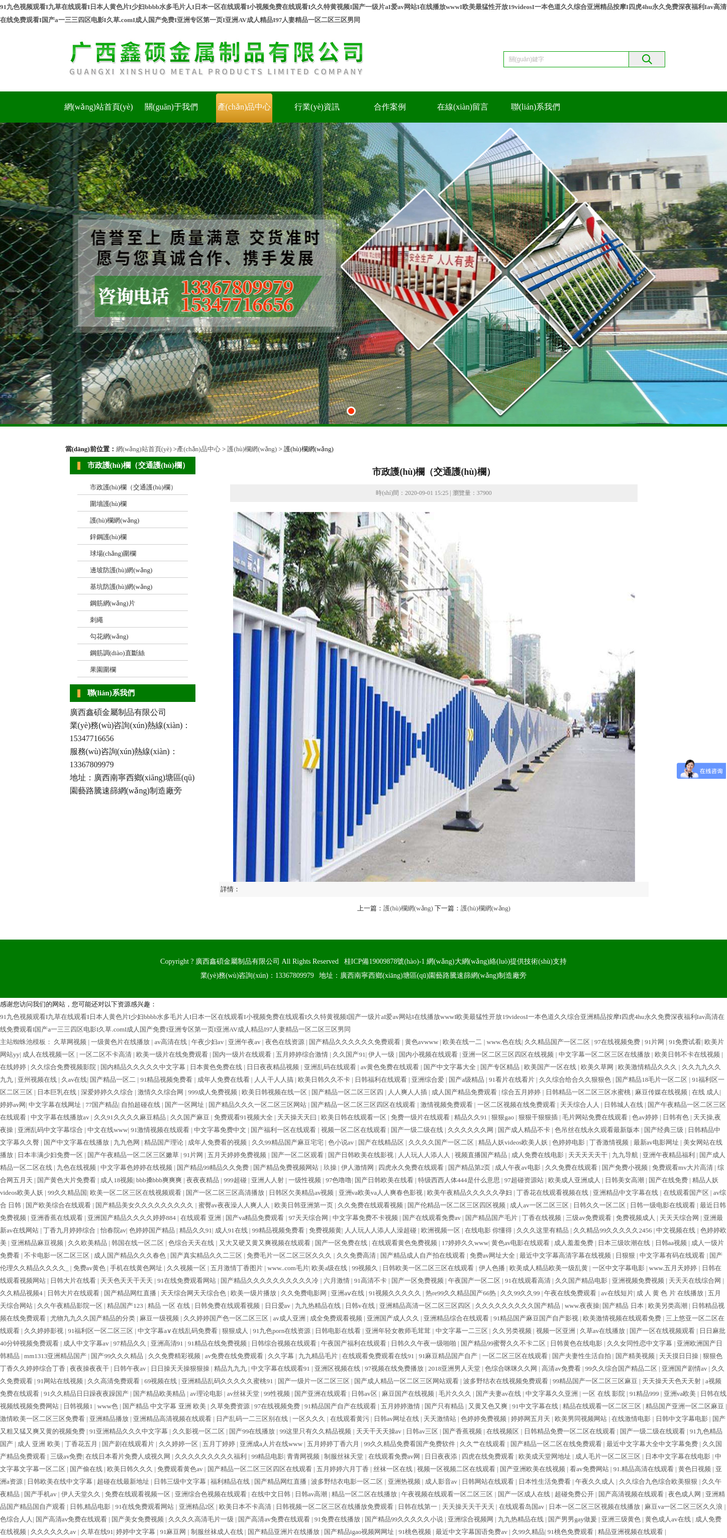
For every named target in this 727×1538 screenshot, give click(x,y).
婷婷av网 (13, 1104)
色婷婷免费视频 (484, 1418)
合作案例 (390, 106)
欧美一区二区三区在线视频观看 (136, 1192)
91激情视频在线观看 (161, 1130)
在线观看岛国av (522, 1506)
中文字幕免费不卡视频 (366, 1217)
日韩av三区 (423, 1431)
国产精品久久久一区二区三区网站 (258, 1104)
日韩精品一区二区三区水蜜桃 (589, 1092)
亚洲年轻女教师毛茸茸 (398, 1331)
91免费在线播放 (338, 1519)
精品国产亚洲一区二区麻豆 (685, 1406)
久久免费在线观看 (572, 1167)
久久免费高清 (357, 1255)
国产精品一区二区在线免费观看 (556, 1444)
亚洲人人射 (268, 1180)
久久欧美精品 (88, 1243)
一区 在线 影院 (604, 1393)
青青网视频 (304, 1456)
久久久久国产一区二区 (441, 1142)
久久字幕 (281, 1356)
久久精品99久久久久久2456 (613, 1230)
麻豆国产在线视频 (409, 1393)
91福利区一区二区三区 (101, 1331)
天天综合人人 (580, 1104)
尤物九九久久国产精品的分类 (93, 1318)
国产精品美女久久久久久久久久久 (145, 1205)
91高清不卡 (371, 1280)
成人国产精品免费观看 (465, 1092)
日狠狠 (626, 1255)
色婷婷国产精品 (152, 1230)
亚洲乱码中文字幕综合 (51, 1130)
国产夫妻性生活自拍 (582, 1356)
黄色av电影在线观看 (521, 1243)
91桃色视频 (415, 1531)
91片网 (655, 1042)
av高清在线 (171, 1042)
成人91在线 (232, 1230)
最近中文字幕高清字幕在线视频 (566, 1255)
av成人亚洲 (290, 1318)
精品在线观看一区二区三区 (603, 1406)
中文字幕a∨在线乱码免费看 (178, 1331)
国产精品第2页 (470, 1167)
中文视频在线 (676, 1230)
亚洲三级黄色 (621, 1519)
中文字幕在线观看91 (281, 1368)
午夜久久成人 (595, 1481)
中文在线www (107, 1130)
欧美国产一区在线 (551, 1067)
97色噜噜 (339, 1180)
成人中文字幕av (87, 1343)
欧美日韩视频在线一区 (275, 1092)
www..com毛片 (287, 1268)
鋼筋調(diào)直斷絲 (117, 653)
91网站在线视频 (60, 1381)
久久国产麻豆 (190, 1117)
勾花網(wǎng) (109, 636)
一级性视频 (305, 1180)
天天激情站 (441, 1418)
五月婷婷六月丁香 (343, 1469)
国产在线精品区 (381, 1142)
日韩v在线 (360, 1305)
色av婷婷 (646, 1117)
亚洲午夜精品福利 (669, 1155)
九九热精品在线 (318, 1305)
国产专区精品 (500, 1067)
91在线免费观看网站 (187, 1280)
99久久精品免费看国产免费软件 (410, 1444)
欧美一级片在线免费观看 (173, 1054)
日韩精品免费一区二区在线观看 (570, 1431)
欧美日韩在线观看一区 (354, 1117)
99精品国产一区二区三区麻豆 (596, 1381)
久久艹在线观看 (483, 1444)
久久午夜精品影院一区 (70, 1305)
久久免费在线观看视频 (371, 1205)
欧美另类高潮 (668, 1305)
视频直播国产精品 (481, 1155)
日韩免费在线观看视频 (227, 1305)
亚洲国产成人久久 (394, 1318)
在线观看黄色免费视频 (405, 1243)
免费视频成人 (636, 1217)
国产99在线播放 (252, 1431)
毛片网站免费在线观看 (595, 1117)
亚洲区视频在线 (338, 1368)
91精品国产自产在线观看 (341, 1406)
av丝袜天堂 (244, 1393)
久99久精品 (528, 1531)
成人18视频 (116, 1180)
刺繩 (96, 620)
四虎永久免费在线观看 (411, 1167)
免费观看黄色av (180, 1469)
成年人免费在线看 (224, 1079)
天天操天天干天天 (469, 1506)
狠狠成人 (236, 1331)
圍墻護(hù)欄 (108, 503)
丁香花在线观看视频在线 (553, 1192)
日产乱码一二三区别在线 (252, 1418)
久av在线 (74, 1079)
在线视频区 (503, 1431)
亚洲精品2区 (198, 1506)
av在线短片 (617, 1293)
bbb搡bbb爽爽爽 (159, 1180)
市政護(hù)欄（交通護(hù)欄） (133, 487)
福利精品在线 (231, 1481)
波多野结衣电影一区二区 (347, 1481)
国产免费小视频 (625, 1167)
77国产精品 (101, 1104)
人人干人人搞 (274, 1079)
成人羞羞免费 (574, 1243)
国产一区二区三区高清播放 (226, 1192)
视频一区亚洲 (556, 1331)
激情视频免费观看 (447, 1104)
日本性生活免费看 (545, 1481)
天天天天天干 (588, 1155)
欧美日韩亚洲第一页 (304, 1205)
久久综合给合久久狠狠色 (575, 1079)
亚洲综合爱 (428, 1079)
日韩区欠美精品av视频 (302, 1192)
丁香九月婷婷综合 (70, 1230)
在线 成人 (705, 1092)
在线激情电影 (631, 1418)
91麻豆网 (173, 1531)
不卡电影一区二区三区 (57, 1255)
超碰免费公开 (575, 1494)
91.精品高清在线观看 (644, 1469)
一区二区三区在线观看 (515, 1356)
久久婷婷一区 (179, 1444)
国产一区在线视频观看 (663, 1331)
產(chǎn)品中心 (244, 106)
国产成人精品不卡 (525, 1130)
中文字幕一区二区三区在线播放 (605, 1054)
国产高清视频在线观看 (631, 1494)
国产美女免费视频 (138, 1519)
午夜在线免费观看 (571, 1293)
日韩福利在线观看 (381, 1079)
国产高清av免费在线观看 (72, 1519)
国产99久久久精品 (118, 1356)
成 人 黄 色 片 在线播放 (671, 1293)
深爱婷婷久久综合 (108, 1092)
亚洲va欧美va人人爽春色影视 (382, 1192)
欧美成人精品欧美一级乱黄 (549, 1268)
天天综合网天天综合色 (194, 1293)
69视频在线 (161, 1381)
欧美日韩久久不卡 (325, 1079)
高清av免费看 (562, 1368)
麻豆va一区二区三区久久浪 (684, 1506)
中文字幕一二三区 (462, 1331)
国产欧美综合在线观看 (59, 1205)
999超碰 (236, 1180)
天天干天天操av (379, 1431)
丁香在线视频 (542, 1217)
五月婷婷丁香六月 (334, 1444)
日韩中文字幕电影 (682, 1418)
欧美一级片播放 (254, 1293)
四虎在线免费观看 (488, 1456)
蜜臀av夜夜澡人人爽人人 (235, 1205)
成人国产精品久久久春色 (130, 1255)
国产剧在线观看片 (129, 1444)
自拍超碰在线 (141, 1104)
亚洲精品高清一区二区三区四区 (425, 1305)
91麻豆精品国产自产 (449, 1356)
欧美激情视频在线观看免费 (623, 1318)
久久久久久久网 (471, 1130)
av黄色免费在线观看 (391, 1067)
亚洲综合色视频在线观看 (211, 1494)
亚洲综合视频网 (471, 1519)
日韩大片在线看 (73, 1280)
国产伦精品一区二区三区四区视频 (457, 1205)
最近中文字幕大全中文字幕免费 (652, 1444)
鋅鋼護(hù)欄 (108, 537)
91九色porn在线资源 (282, 1331)
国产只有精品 (445, 1406)
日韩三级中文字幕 (180, 1481)
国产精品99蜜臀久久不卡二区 (504, 1343)
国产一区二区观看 (298, 1155)
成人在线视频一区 (49, 1054)
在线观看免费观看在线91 (379, 1356)
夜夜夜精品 (203, 1180)
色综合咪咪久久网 (512, 1368)
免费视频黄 (325, 1230)
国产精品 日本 (623, 1305)
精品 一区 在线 (170, 1305)
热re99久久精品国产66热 (461, 1293)
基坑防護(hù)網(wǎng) (121, 586)
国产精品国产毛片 (492, 1217)
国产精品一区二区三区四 (348, 1092)
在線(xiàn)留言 (462, 106)
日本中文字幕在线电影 (678, 1456)
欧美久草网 (598, 1067)
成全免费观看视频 (337, 1318)
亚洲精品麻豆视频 (38, 1243)
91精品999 (645, 1393)
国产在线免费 (669, 1180)
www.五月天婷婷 (674, 1268)
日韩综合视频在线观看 (284, 1343)
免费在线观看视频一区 (138, 1494)
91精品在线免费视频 (218, 1343)
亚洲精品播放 (109, 1418)
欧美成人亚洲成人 (575, 1180)
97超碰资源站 (524, 1180)
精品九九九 (231, 1368)
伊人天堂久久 (81, 1494)
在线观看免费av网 (395, 1456)
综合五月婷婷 (521, 1092)
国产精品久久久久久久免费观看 (355, 1042)
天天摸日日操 (679, 1356)
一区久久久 (309, 1418)
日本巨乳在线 (57, 1092)
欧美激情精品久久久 (648, 1067)
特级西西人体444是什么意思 (459, 1180)
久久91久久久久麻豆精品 (130, 1117)
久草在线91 (97, 1531)
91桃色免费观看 (571, 1531)
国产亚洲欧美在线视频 (533, 1469)
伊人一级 (382, 1054)
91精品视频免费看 (167, 1079)
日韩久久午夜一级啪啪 (424, 1343)
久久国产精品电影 (582, 1280)
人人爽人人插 (408, 1092)
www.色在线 (504, 1042)
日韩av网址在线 (397, 1418)
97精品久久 (131, 1343)
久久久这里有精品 (543, 1230)
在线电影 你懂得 (489, 1230)
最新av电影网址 (657, 1142)
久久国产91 (349, 1054)
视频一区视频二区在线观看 (457, 1469)
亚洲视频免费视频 (639, 1280)
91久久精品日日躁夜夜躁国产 (87, 1393)
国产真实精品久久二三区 (207, 1255)
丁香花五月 (82, 1444)
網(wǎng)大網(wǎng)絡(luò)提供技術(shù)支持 (497, 961)
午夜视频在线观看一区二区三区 (447, 1494)
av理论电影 (207, 1393)
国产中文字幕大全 (450, 1067)
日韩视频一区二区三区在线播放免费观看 (335, 1506)
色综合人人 (16, 1519)
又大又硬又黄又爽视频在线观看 (265, 1243)
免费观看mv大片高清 (683, 1167)
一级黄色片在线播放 (121, 1042)
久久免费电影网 (304, 1293)
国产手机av (41, 1494)
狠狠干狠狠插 (538, 1117)
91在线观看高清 (528, 1280)
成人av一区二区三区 (540, 1205)
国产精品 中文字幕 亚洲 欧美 (165, 1406)
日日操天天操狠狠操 (181, 1368)
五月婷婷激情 (401, 1406)
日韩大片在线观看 (74, 1293)
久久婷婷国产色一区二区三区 (226, 1318)
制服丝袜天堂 (344, 1456)
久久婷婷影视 (44, 1331)
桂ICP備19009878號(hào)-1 (384, 961)
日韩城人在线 (624, 1104)
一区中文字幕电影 (619, 1268)
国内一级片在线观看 (243, 1054)
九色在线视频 (77, 1167)
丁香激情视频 (609, 1142)
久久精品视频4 (22, 1293)
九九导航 (626, 1155)
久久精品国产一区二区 (558, 1042)
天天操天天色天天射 (672, 1381)
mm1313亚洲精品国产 (56, 1356)
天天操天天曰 (297, 1117)
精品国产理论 (164, 1142)
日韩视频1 (78, 1406)
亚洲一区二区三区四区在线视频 (508, 1054)
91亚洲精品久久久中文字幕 (129, 1431)
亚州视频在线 (38, 1079)
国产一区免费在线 (342, 1243)
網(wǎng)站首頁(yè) (98, 106)
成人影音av (442, 1481)
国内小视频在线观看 (429, 1054)
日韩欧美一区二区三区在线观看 (428, 1268)
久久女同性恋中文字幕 (640, 1343)
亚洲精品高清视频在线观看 (173, 1418)
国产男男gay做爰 (573, 1519)
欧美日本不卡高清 (246, 1506)
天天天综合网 (680, 1217)
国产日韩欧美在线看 (385, 1180)
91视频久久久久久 (396, 1293)
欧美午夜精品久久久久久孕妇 (470, 1192)
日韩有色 (676, 1117)
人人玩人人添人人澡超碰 (381, 1230)
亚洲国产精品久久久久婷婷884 (132, 1217)
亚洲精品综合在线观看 (457, 1318)
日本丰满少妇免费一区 (51, 1155)
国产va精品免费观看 (256, 1217)
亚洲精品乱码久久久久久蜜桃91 (227, 1381)
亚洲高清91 (168, 1343)
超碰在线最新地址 (124, 1481)
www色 (108, 1406)
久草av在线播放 (603, 1331)
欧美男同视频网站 (581, 1418)
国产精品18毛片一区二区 (652, 1079)
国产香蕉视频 (463, 1431)
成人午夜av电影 (518, 1167)
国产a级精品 (467, 1079)
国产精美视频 (635, 1356)
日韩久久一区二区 (600, 1205)
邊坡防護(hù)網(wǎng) (121, 570)
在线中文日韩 (271, 1494)
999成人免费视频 (213, 1092)
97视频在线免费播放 (395, 1368)
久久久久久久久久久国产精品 (518, 1305)
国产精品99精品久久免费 (213, 1167)
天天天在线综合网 (695, 1280)
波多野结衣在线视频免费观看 (506, 1381)
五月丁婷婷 (219, 1444)
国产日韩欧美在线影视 (361, 1155)
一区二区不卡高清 (106, 1054)
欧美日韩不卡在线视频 (688, 1054)
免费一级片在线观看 (421, 1117)
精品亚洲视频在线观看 (631, 1531)
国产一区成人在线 (525, 1494)
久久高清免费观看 (114, 1381)
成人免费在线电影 (538, 1155)
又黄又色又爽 (488, 1406)
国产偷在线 (87, 1469)
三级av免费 (66, 1456)
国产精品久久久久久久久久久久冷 (270, 1280)
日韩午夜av (131, 1368)
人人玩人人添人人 (425, 1155)
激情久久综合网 (161, 1092)
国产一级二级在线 (418, 1130)
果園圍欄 (103, 669)
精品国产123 (126, 1305)
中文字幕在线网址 (55, 1104)
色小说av (342, 1142)
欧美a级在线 (330, 1268)
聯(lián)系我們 (536, 106)
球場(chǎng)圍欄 (113, 553)
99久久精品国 (67, 1192)
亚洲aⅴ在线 (348, 1293)
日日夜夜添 (442, 1456)
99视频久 (365, 1268)
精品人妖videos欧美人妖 (513, 1142)
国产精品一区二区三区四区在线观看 (364, 1104)
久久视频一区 (187, 1268)
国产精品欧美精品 (160, 1393)
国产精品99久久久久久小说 (405, 1519)
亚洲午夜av (245, 1042)
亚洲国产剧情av (685, 1368)
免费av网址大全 (493, 1255)
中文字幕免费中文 (221, 1130)
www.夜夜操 (582, 1305)
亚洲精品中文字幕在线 (626, 1192)
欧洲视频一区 (441, 1230)
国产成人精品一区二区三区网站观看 (407, 1381)
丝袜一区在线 (393, 1469)
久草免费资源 (231, 1406)
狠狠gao (503, 1117)
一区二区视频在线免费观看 (517, 1104)
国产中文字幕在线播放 (77, 1142)
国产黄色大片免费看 (67, 1180)
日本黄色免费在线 (217, 1067)
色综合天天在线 (192, 1243)
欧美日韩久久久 (130, 1469)
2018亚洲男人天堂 (455, 1368)
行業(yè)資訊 (317, 106)
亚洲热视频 (405, 1481)
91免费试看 (685, 1042)
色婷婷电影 (569, 1142)
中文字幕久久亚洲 (552, 1393)
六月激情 (337, 1280)
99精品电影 (267, 1456)
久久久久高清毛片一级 (201, 1519)
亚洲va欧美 (681, 1393)
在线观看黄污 (350, 1418)
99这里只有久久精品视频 (316, 1431)
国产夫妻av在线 (499, 1393)
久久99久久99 (520, 1293)
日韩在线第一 (418, 1506)
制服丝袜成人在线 (218, 1531)
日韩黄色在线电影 (577, 1343)
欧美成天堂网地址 (545, 1456)
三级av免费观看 (589, 1217)
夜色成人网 (685, 1494)
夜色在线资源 (285, 1042)
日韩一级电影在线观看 (663, 1205)
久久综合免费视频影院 (64, 1067)
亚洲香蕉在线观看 (57, 1217)
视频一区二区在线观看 (354, 1130)
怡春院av (113, 1230)
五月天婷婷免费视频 (237, 1155)
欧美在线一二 (463, 1042)
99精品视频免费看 (279, 1230)
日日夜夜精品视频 (273, 1067)
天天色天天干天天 (127, 1280)
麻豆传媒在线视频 (662, 1092)
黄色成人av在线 (668, 1519)
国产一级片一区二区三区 (314, 1381)
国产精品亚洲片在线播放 (284, 1531)
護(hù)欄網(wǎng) (252, 449)
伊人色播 (492, 1268)
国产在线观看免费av (432, 1217)
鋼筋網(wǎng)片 (112, 603)
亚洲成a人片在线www (272, 1444)
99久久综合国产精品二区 (622, 1368)
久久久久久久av (54, 1531)
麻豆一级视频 (160, 1318)
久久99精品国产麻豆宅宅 (288, 1142)
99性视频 (277, 1393)
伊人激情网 (358, 1167)
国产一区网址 (185, 1104)
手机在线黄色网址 (137, 1268)
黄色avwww (422, 1042)
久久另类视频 (512, 1331)
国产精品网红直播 (131, 1293)
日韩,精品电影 (91, 1506)
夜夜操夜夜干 (90, 1368)
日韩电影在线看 (338, 1331)
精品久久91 (471, 1117)
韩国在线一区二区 (138, 1243)
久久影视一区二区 (199, 1431)
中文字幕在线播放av (61, 1117)
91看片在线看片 (512, 1079)
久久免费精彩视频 (175, 1356)
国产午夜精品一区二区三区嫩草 (133, 1155)
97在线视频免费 (618, 1042)
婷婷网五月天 (531, 1418)
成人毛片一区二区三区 (608, 1456)
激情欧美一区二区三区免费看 (43, 1418)
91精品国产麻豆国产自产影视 (536, 1318)
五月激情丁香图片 (237, 1268)
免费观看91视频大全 (244, 1117)
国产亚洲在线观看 (321, 1393)
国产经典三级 (664, 1130)
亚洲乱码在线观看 (331, 1067)
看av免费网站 (590, 1469)
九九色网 (127, 1142)
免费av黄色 (90, 1268)
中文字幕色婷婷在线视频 (137, 1167)
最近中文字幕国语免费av (472, 1531)
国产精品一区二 (113, 1079)
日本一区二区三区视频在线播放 (595, 1506)
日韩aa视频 (672, 1243)
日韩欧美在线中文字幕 (60, 1481)
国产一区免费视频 (418, 1280)
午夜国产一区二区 (475, 1280)
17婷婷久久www (465, 1243)
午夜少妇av (208, 1042)
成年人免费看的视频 (218, 1142)
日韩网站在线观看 (488, 1481)
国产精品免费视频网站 (286, 1167)
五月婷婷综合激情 (303, 1054)
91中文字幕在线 (536, 1406)
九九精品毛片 (318, 1356)
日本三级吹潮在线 (625, 1243)
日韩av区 (365, 1393)
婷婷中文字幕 (136, 1531)
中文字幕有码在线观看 (673, 1255)
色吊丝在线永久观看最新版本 (598, 1130)
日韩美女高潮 (625, 1180)
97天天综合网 (309, 1217)
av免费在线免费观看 (235, 1356)
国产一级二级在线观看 (653, 1431)
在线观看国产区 (686, 1192)
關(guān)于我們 (171, 106)
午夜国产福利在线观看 (354, 1343)
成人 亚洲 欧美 (40, 1444)
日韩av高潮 (312, 1494)
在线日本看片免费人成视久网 (128, 1456)
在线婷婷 (14, 1067)
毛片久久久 (456, 1393)
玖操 (331, 1167)
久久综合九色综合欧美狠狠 (659, 1481)
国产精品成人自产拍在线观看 (423, 1255)
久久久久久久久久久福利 (211, 1456)
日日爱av (278, 1305)
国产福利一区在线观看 (284, 1130)
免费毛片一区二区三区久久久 (290, 1255)
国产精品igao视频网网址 (360, 1531)
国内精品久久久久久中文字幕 (143, 1067)
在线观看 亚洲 (201, 1217)
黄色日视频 (695, 1469)
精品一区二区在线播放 (365, 1494)
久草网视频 (71, 1042)
